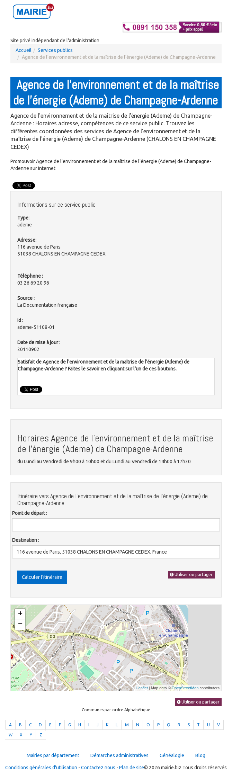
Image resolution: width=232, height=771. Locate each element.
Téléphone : (30, 276)
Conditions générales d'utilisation (41, 767)
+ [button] (20, 614)
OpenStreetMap (185, 688)
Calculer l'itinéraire (42, 577)
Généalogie (172, 755)
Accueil (24, 50)
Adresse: (26, 240)
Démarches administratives (119, 755)
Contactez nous (98, 767)
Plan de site (131, 767)
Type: (23, 218)
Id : (20, 320)
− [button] (20, 624)
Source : (26, 298)
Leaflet (142, 688)
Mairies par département (53, 755)
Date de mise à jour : (38, 342)
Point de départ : (29, 513)
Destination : (25, 540)
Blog (200, 755)
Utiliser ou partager (191, 574)
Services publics (55, 50)
